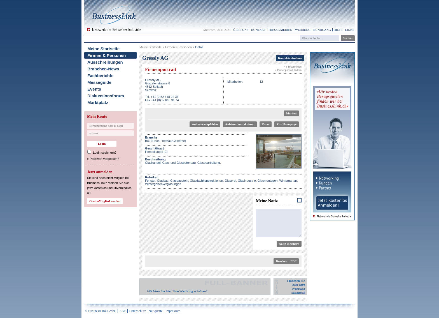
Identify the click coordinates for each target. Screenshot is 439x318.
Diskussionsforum (105, 95)
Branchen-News (103, 68)
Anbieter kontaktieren (239, 124)
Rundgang (322, 29)
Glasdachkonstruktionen (206, 180)
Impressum (172, 311)
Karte (265, 124)
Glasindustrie (247, 180)
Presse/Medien (280, 29)
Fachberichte (100, 75)
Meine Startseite (103, 48)
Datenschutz (137, 311)
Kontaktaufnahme (290, 58)
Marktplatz (97, 102)
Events (94, 89)
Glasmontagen (268, 180)
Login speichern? (104, 152)
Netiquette (156, 311)
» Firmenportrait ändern (288, 70)
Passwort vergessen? (104, 158)
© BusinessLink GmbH (100, 311)
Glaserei (230, 180)
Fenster (150, 180)
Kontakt (258, 29)
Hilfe (338, 29)
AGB (122, 311)
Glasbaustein (179, 180)
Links (349, 29)
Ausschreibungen (105, 62)
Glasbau (163, 180)
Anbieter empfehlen (205, 124)
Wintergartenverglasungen (163, 184)
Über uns (240, 29)
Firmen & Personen (106, 55)
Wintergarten (288, 180)
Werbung (303, 29)
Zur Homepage (286, 124)
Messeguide (99, 82)
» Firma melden (293, 66)
